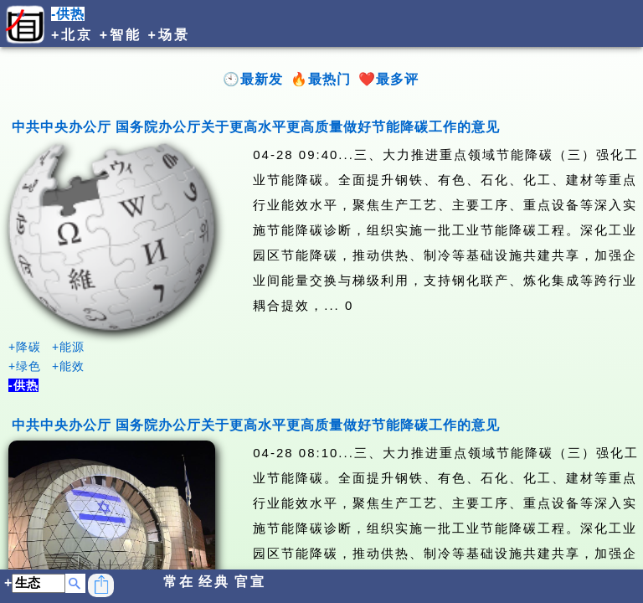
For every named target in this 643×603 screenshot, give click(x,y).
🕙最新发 (253, 79)
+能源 (68, 346)
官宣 (250, 582)
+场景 (169, 35)
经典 (214, 582)
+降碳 (24, 346)
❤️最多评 (388, 79)
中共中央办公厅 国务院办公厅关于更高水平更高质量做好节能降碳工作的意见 (256, 127)
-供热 (68, 14)
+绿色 (24, 366)
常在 (179, 582)
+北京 (72, 35)
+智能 (120, 35)
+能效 (68, 366)
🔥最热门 (321, 79)
